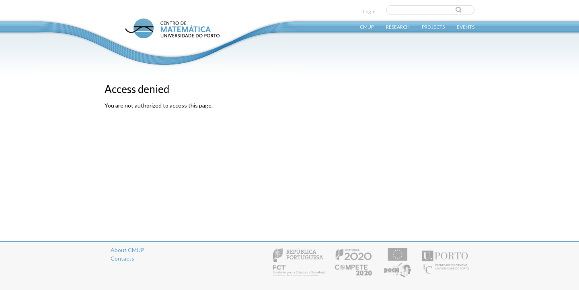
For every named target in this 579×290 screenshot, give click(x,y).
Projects (433, 26)
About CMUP (127, 249)
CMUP (367, 26)
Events (465, 26)
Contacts (122, 258)
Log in (369, 11)
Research (398, 26)
